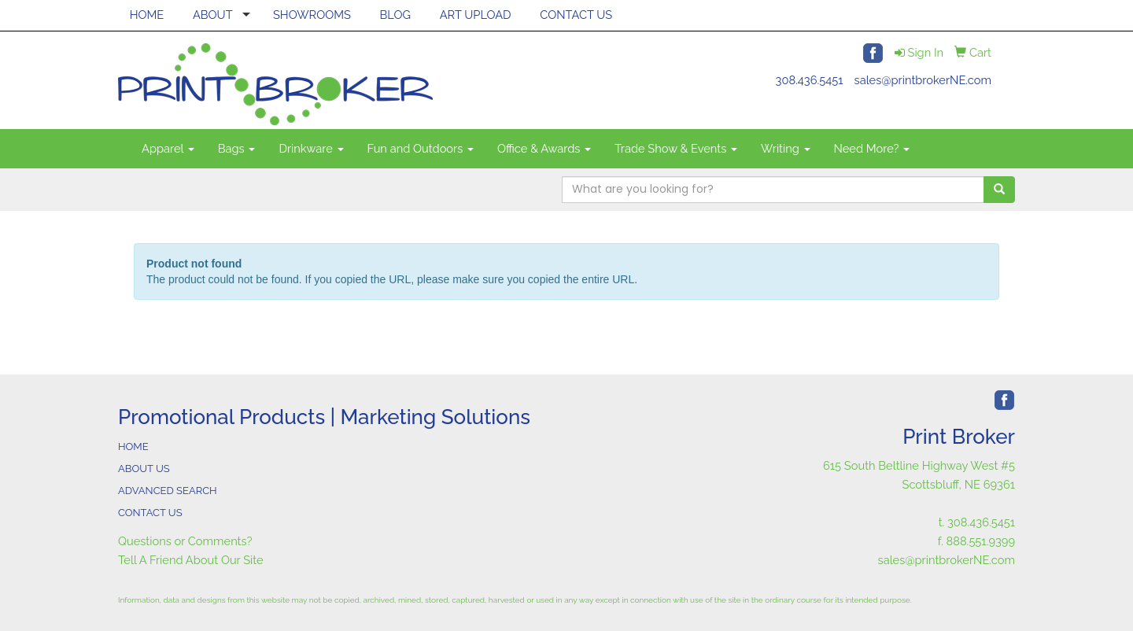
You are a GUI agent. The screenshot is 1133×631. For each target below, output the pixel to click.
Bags (237, 148)
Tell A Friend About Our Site (191, 559)
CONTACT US (576, 14)
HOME (147, 14)
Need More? (872, 148)
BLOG (395, 14)
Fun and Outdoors (420, 148)
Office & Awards (544, 148)
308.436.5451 (809, 80)
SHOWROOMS (312, 14)
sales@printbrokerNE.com (922, 80)
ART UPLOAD (475, 14)
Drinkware (311, 148)
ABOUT (213, 14)
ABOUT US (144, 468)
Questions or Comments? (185, 541)
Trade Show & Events (675, 148)
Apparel (168, 148)
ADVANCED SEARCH (167, 490)
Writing (785, 148)
